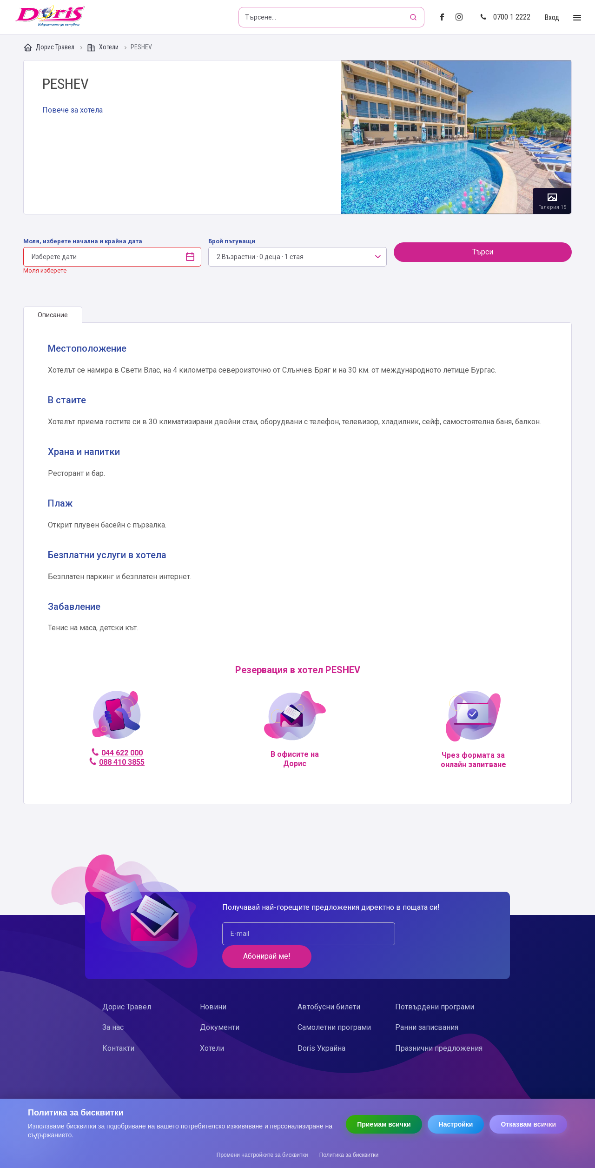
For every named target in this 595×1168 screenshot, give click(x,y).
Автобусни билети (329, 984)
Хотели (103, 47)
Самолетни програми (334, 1004)
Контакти (118, 1025)
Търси (482, 251)
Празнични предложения (439, 1025)
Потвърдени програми (434, 984)
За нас (113, 1004)
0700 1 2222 (505, 17)
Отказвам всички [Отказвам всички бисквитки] (528, 1124)
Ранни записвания (426, 1004)
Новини (213, 984)
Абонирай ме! (432, 933)
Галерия (456, 137)
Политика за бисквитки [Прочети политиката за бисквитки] (348, 1155)
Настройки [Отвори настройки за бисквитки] (456, 1124)
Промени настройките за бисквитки (262, 1155)
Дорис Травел (49, 47)
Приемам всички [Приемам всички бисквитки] (383, 1124)
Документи (219, 1004)
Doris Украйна (321, 1025)
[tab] (53, 315)
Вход (551, 17)
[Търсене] (414, 17)
